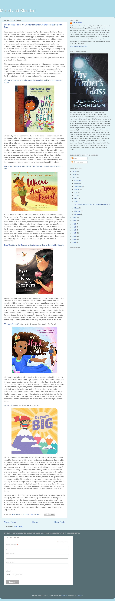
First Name (10, 553)
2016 (74, 236)
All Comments (77, 162)
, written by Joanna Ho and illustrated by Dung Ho (34, 245)
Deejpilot (64, 595)
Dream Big (8, 405)
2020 (74, 224)
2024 (74, 175)
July (76, 192)
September (78, 186)
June (76, 195)
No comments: (36, 514)
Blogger (79, 595)
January (77, 214)
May (76, 198)
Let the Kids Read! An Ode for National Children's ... (92, 204)
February (77, 211)
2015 (74, 239)
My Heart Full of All (11, 324)
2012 (74, 242)
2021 (74, 221)
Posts (74, 158)
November (78, 180)
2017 (74, 233)
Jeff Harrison (77, 23)
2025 (74, 171)
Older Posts (59, 522)
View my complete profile (78, 46)
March (76, 208)
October (77, 183)
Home (35, 522)
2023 (74, 178)
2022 (74, 218)
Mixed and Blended (17, 10)
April (76, 201)
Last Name (10, 562)
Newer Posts (10, 522)
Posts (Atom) (18, 527)
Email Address (12, 544)
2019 (74, 227)
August (77, 189)
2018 (74, 230)
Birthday (9, 571)
